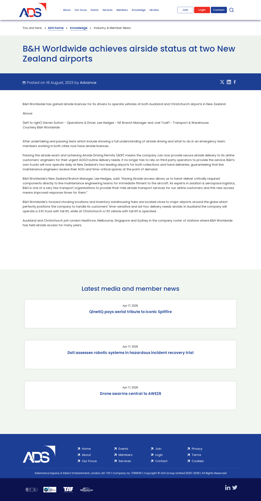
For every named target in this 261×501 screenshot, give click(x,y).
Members (122, 10)
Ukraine (154, 10)
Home (86, 449)
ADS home (56, 28)
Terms (196, 455)
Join (185, 10)
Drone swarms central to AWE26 (130, 393)
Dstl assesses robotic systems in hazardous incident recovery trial (130, 352)
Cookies (198, 461)
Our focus (81, 10)
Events (95, 10)
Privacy (197, 449)
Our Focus (89, 461)
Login (202, 10)
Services (108, 10)
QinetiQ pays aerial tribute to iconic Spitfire (130, 311)
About (67, 10)
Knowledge (138, 10)
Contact (219, 10)
